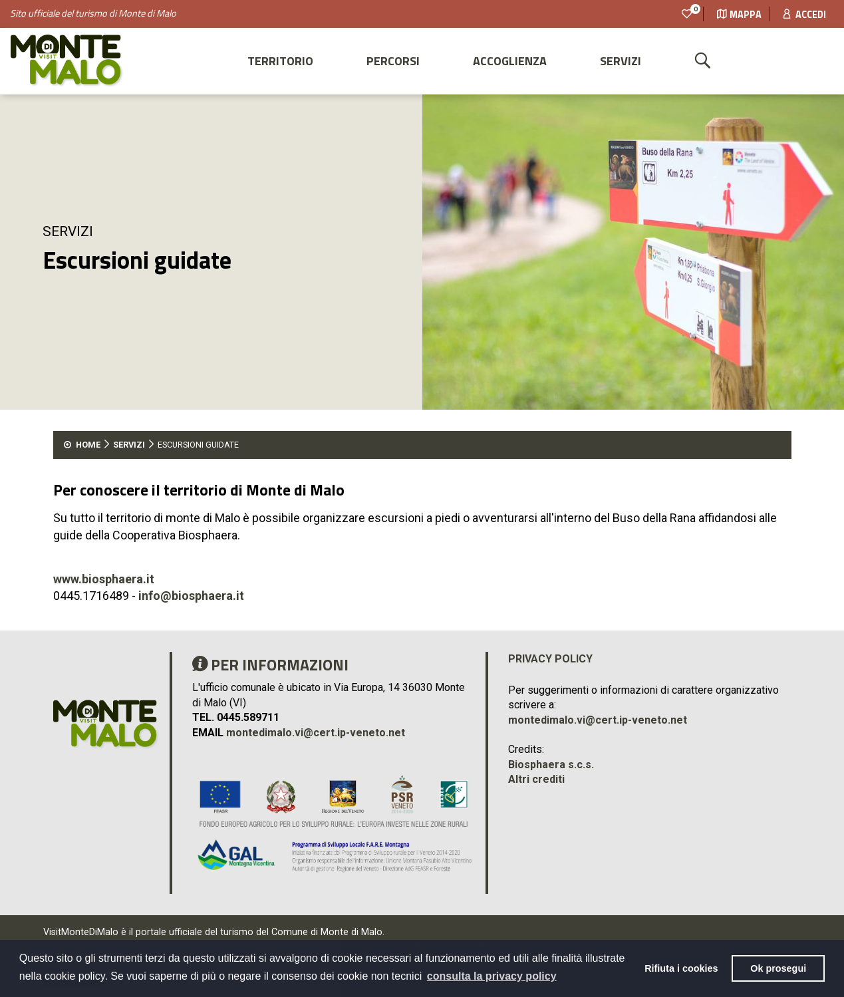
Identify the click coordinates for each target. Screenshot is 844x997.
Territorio (280, 61)
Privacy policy (550, 658)
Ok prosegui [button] (778, 968)
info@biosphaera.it (191, 596)
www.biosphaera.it (103, 579)
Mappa (739, 14)
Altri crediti (536, 779)
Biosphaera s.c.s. (551, 764)
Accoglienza (510, 61)
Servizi (620, 61)
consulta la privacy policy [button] (492, 976)
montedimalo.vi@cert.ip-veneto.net (315, 732)
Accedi (804, 14)
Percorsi (393, 61)
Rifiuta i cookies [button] (681, 968)
